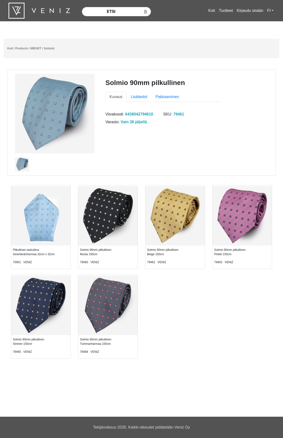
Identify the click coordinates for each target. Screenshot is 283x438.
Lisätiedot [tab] (139, 97)
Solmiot (49, 48)
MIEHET (35, 48)
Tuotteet (226, 10)
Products (21, 48)
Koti (211, 10)
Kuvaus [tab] (116, 97)
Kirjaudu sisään (250, 10)
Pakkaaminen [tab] (167, 97)
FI (269, 10)
